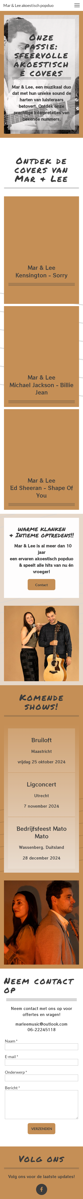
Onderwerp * (16, 1072)
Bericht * (12, 1087)
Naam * (11, 1040)
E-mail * (11, 1056)
